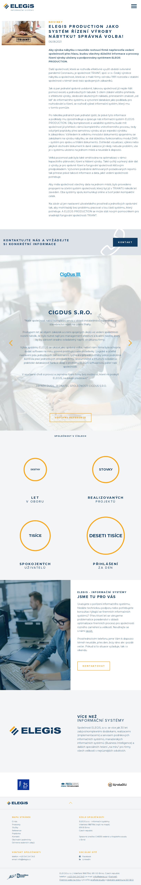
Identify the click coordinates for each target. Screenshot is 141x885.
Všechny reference (70, 417)
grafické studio (97, 879)
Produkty (16, 824)
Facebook (86, 856)
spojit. (89, 631)
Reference (16, 830)
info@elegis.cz (24, 859)
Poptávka (16, 833)
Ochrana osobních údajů (23, 842)
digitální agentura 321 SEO (120, 879)
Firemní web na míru (70, 879)
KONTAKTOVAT (94, 666)
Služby (15, 827)
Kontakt (125, 242)
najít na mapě (102, 824)
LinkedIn (86, 859)
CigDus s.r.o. (70, 312)
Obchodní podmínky (21, 839)
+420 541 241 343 (27, 856)
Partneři (113, 876)
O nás (14, 821)
